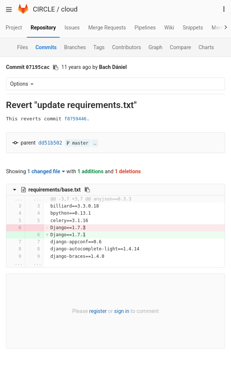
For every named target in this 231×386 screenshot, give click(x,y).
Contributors (126, 47)
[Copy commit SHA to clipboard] (55, 67)
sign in (121, 311)
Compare (180, 47)
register (98, 311)
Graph (155, 47)
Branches (75, 47)
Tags (98, 47)
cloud (69, 9)
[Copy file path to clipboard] (87, 189)
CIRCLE (44, 9)
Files (22, 47)
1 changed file (46, 171)
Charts (206, 47)
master (77, 143)
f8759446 (76, 118)
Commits (46, 47)
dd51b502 (50, 143)
